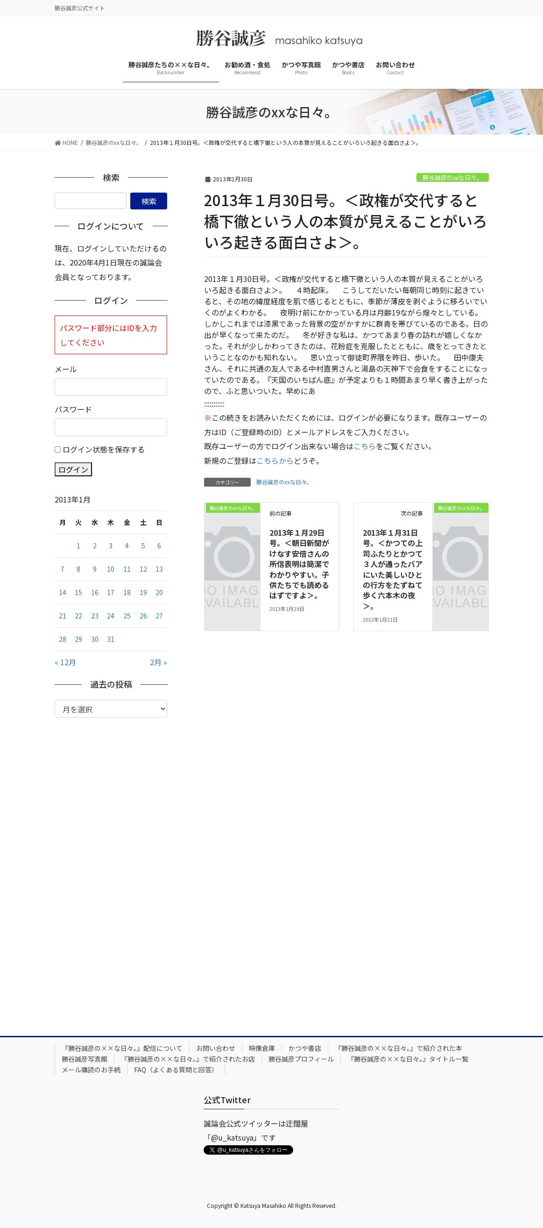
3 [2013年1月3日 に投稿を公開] (111, 545)
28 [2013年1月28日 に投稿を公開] (62, 639)
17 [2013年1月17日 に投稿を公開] (110, 592)
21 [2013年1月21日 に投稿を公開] (62, 615)
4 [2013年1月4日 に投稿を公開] (127, 545)
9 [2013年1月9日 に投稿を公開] (95, 569)
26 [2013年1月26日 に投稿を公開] (143, 615)
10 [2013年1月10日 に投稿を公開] (110, 569)
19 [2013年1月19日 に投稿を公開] (143, 592)
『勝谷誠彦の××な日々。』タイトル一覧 (407, 1058)
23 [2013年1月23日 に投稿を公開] (95, 615)
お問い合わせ (215, 1048)
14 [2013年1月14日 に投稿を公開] (62, 592)
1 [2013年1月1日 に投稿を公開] (78, 545)
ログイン (73, 469)
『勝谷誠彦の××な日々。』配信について (122, 1048)
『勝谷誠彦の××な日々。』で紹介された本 (398, 1048)
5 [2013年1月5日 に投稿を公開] (143, 545)
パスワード (73, 409)
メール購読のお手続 (91, 1069)
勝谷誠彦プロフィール (301, 1058)
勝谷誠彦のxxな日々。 (453, 177)
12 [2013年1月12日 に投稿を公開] (143, 569)
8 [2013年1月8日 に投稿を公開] (78, 569)
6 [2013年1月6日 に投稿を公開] (159, 545)
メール (66, 368)
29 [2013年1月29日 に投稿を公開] (78, 639)
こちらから (275, 460)
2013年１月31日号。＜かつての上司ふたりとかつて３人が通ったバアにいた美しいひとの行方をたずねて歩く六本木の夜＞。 (393, 569)
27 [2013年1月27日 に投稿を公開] (159, 615)
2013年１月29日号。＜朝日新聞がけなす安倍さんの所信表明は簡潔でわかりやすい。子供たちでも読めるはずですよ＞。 (299, 564)
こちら (364, 446)
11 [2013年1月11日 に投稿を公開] (127, 569)
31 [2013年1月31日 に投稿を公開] (110, 639)
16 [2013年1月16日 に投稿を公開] (95, 592)
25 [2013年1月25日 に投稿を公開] (127, 615)
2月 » (158, 662)
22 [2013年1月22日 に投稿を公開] (78, 615)
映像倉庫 (262, 1048)
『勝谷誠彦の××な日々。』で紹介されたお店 (188, 1058)
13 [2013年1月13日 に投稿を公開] (159, 569)
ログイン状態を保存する (104, 449)
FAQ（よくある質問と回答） (176, 1069)
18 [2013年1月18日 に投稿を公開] (127, 592)
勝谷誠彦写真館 (84, 1058)
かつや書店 (305, 1048)
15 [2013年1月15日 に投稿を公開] (78, 592)
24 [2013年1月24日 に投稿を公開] (110, 615)
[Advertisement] (111, 869)
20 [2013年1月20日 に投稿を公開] (159, 592)
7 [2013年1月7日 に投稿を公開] (62, 569)
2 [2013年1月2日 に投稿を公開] (95, 545)
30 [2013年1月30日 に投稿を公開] (95, 639)
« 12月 (65, 662)
